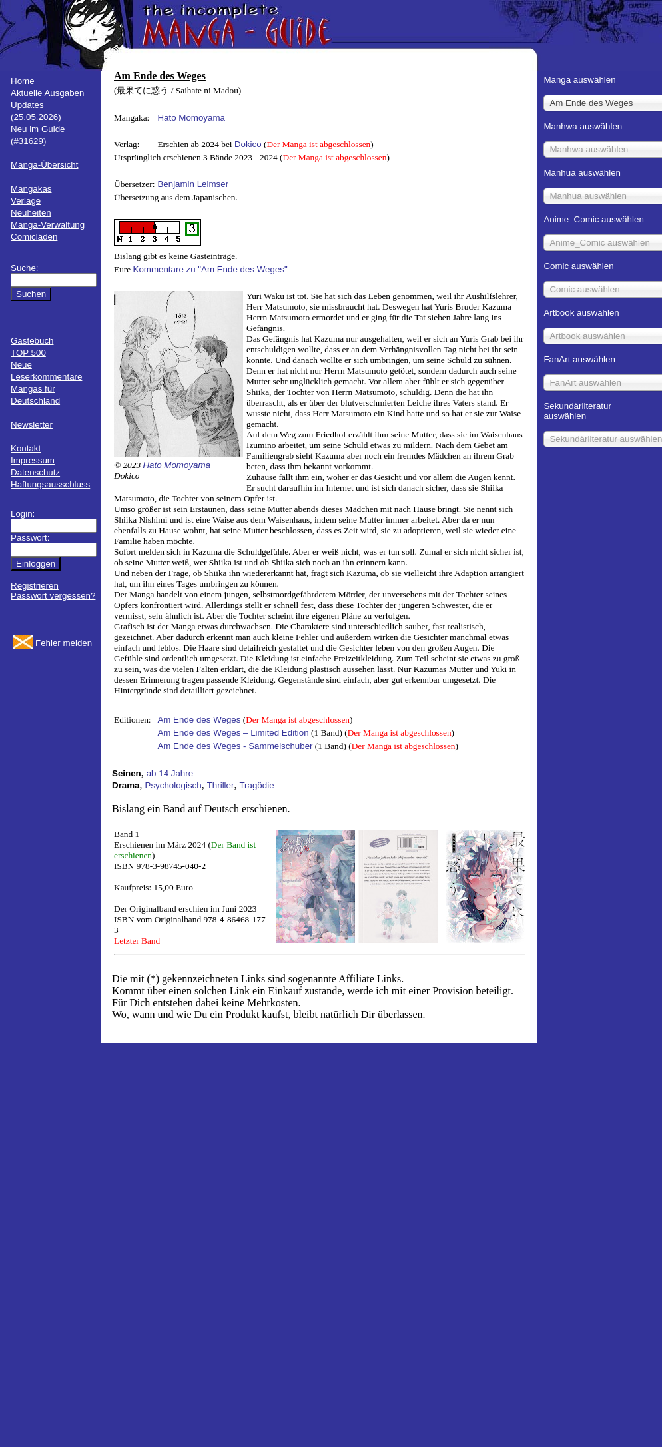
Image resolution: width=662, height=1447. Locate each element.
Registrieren (35, 586)
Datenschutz (35, 472)
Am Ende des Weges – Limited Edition (232, 733)
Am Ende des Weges (198, 719)
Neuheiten (31, 213)
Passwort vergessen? (53, 596)
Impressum (33, 460)
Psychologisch (173, 785)
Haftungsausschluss (50, 484)
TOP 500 (28, 353)
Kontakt (26, 448)
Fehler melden (63, 643)
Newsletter (32, 425)
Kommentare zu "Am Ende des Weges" (210, 269)
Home (23, 81)
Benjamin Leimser (192, 184)
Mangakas (31, 189)
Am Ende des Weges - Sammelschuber (234, 746)
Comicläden (34, 237)
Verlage (26, 201)
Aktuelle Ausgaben (47, 93)
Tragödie (256, 785)
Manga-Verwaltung (48, 225)
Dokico (248, 144)
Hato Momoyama (190, 118)
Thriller (220, 785)
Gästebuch (32, 341)
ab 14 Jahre (170, 773)
